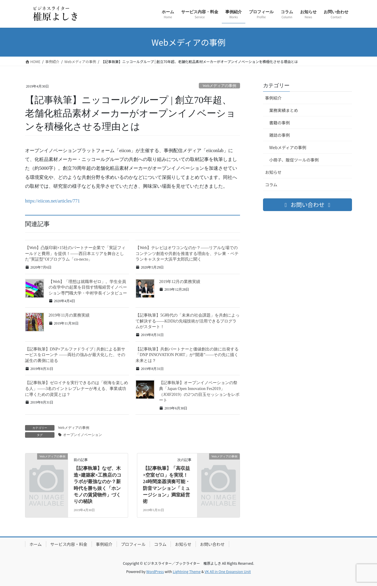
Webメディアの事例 (287, 147)
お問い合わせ (212, 544)
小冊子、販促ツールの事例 (294, 160)
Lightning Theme (187, 571)
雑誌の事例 (279, 135)
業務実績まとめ (283, 110)
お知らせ (273, 172)
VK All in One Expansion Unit (228, 571)
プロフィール (133, 544)
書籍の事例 (279, 123)
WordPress (155, 571)
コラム (271, 184)
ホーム (35, 544)
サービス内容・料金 (68, 544)
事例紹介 (273, 98)
